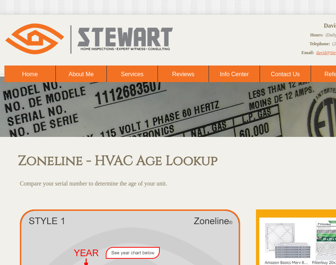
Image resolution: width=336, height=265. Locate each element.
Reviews (183, 74)
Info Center (234, 74)
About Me (81, 74)
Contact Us (285, 74)
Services (132, 74)
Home (30, 74)
